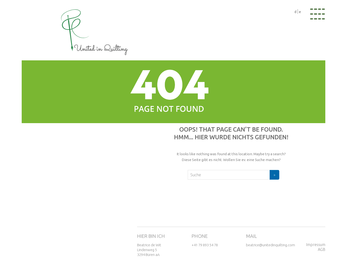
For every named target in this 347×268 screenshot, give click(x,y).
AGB (321, 249)
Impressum (315, 244)
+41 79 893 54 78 (205, 245)
